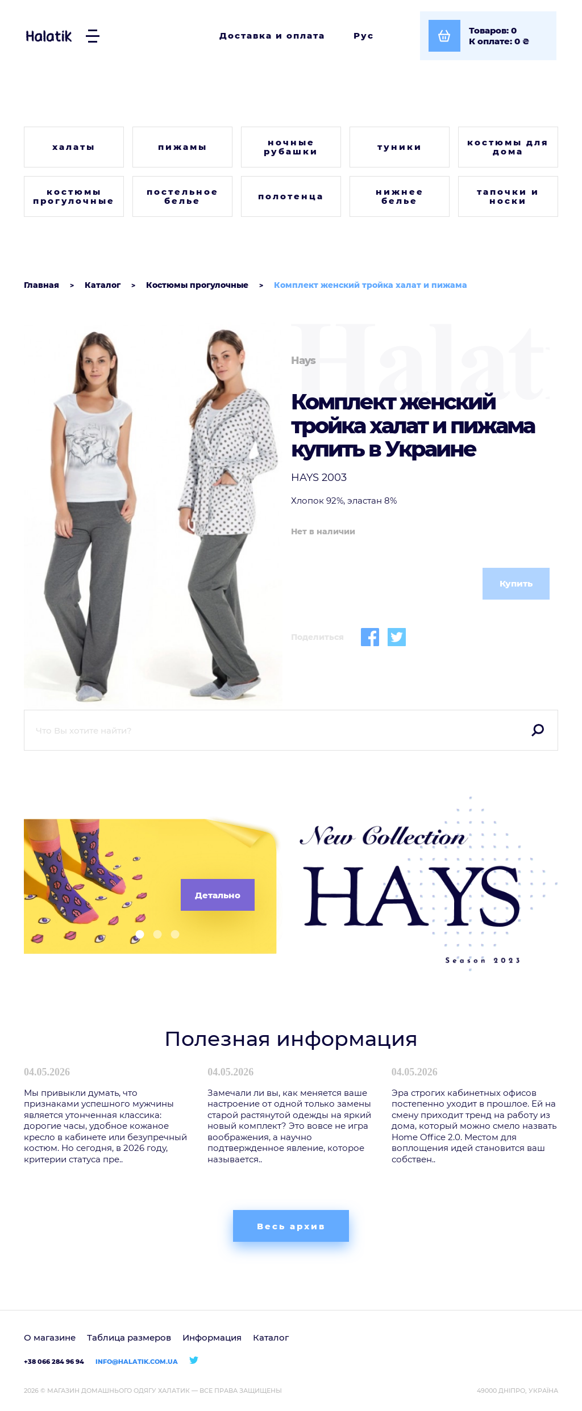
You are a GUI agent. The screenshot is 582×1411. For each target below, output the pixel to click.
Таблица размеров (129, 1337)
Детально (217, 895)
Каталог (271, 1337)
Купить (516, 583)
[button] (135, 934)
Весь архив (291, 1226)
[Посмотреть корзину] (488, 35)
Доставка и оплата (272, 35)
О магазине (50, 1337)
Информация (212, 1337)
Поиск (537, 730)
